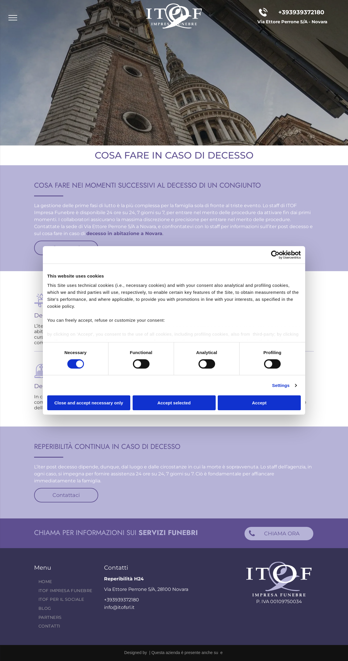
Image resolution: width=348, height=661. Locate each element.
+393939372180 (301, 12)
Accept (259, 402)
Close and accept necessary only (89, 402)
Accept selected (174, 402)
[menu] (12, 17)
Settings (281, 385)
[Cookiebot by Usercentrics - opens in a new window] (275, 254)
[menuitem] (67, 581)
